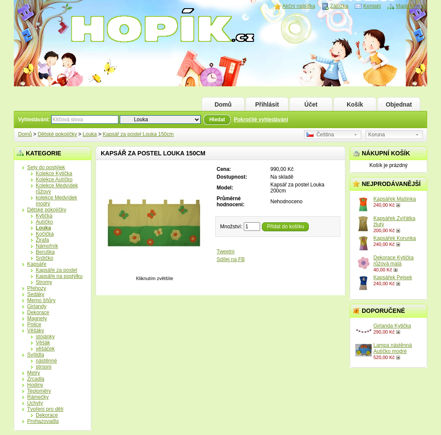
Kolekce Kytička (54, 173)
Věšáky (35, 331)
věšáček (45, 349)
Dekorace (38, 312)
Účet (310, 104)
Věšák (43, 343)
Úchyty (35, 403)
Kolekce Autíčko (54, 180)
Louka (90, 134)
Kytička (44, 216)
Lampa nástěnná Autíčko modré (392, 348)
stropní (44, 367)
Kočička (45, 234)
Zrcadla (35, 379)
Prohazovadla (43, 421)
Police (34, 325)
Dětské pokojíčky (57, 134)
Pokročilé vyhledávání (261, 120)
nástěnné (46, 361)
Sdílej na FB (231, 259)
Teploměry (39, 391)
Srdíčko (44, 258)
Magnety (37, 318)
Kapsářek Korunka (394, 238)
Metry (33, 373)
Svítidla (35, 355)
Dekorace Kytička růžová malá (393, 261)
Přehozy (36, 288)
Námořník (47, 246)
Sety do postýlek (46, 167)
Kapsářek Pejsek (392, 277)
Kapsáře (37, 264)
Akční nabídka (299, 6)
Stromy (44, 282)
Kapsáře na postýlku (59, 276)
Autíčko (44, 222)
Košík (355, 104)
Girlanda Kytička (392, 326)
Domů (223, 104)
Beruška (45, 252)
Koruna (376, 135)
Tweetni (225, 252)
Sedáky (35, 294)
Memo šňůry (41, 300)
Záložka (339, 6)
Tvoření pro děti (45, 409)
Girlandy (37, 306)
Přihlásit (267, 104)
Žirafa (42, 240)
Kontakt (372, 6)
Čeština (320, 135)
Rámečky (38, 397)
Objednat (399, 104)
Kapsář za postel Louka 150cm (138, 134)
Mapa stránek (411, 6)
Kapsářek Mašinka (394, 199)
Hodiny (35, 385)
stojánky (45, 337)
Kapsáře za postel (56, 270)
